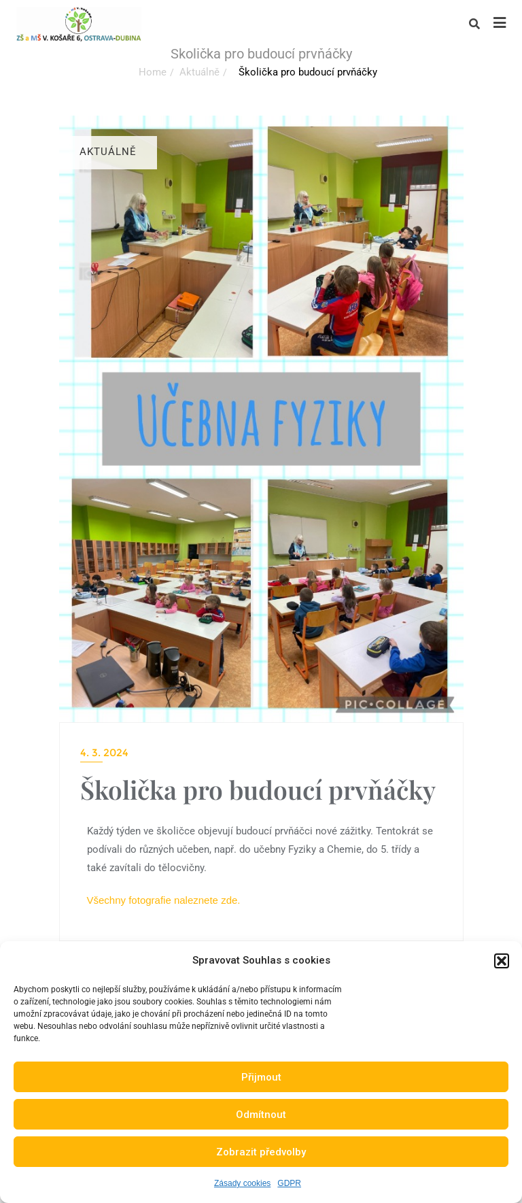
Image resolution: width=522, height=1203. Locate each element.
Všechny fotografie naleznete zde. (164, 900)
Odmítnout (261, 1114)
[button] (501, 961)
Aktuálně (199, 72)
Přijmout (261, 1077)
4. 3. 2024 (104, 752)
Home (153, 72)
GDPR (289, 1183)
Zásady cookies (242, 1183)
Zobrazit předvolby (261, 1152)
